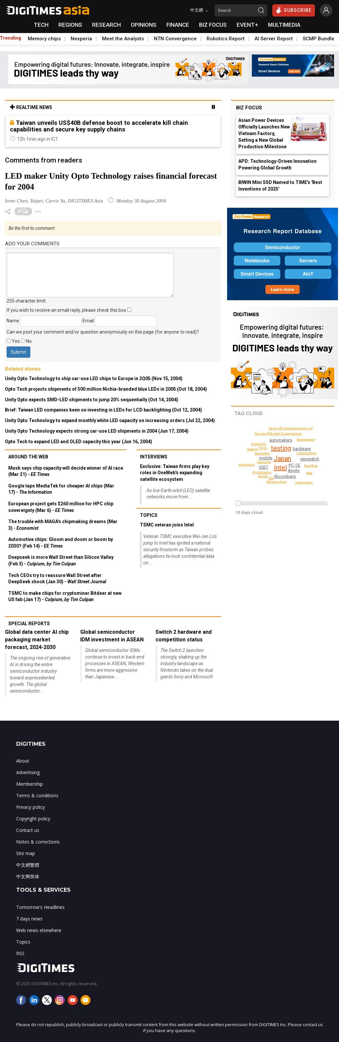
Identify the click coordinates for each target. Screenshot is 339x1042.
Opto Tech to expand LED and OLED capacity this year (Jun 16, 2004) (78, 441)
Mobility (265, 472)
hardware (302, 448)
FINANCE (177, 24)
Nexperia (81, 39)
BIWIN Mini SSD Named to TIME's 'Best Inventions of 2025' (280, 186)
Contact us (27, 830)
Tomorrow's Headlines (40, 907)
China (263, 447)
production (258, 444)
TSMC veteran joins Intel (167, 524)
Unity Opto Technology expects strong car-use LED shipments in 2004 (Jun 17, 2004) (96, 431)
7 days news (29, 919)
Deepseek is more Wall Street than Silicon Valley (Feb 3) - (61, 560)
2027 (263, 467)
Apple (293, 470)
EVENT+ (247, 24)
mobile (265, 457)
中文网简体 (27, 876)
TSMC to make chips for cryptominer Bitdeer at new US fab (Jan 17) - (64, 596)
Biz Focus (249, 108)
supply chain (304, 482)
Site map (25, 853)
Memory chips (44, 39)
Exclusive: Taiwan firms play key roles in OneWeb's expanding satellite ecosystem (174, 473)
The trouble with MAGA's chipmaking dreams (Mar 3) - (63, 525)
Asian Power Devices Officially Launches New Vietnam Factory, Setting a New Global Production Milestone (264, 133)
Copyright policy (33, 818)
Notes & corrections (38, 842)
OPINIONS (143, 24)
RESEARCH (106, 24)
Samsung (264, 462)
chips (256, 472)
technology (262, 453)
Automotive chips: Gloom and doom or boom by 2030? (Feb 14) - (60, 543)
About (22, 761)
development (306, 439)
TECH (41, 24)
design (263, 476)
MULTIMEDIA (284, 24)
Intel (280, 468)
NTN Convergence (175, 39)
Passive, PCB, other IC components (278, 433)
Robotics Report (226, 39)
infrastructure (306, 453)
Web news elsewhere (38, 930)
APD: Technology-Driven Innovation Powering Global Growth (277, 164)
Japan (282, 458)
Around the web (28, 456)
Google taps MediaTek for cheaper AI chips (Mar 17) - (61, 489)
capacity (252, 449)
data (309, 473)
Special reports (29, 623)
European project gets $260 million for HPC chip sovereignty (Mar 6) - (60, 507)
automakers (280, 440)
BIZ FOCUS (213, 24)
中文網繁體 (27, 865)
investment (246, 464)
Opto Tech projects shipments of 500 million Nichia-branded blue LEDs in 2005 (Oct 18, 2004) (106, 389)
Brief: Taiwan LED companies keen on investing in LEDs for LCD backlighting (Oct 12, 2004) (103, 410)
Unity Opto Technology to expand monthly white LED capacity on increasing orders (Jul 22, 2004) (110, 420)
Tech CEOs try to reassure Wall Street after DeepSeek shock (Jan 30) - (57, 579)
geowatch (309, 458)
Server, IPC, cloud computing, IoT (291, 428)
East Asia (311, 465)
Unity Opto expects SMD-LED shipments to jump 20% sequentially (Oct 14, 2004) (91, 399)
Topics (148, 515)
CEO (271, 478)
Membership (29, 784)
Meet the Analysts (123, 39)
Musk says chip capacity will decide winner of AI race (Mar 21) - (65, 471)
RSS (20, 953)
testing (281, 448)
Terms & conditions (37, 795)
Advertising (28, 772)
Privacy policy (30, 807)
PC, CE (294, 465)
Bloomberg (285, 476)
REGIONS (70, 24)
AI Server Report (273, 39)
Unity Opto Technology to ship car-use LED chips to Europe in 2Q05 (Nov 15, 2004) (94, 378)
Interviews (153, 456)
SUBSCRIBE (294, 10)
